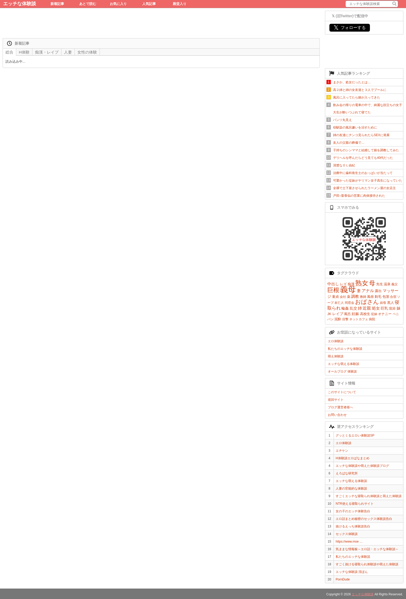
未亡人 (339, 303)
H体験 (24, 52)
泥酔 (337, 319)
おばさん (367, 302)
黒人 (390, 303)
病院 (372, 319)
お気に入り (118, 4)
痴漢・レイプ (47, 52)
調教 (355, 296)
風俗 (370, 297)
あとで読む (87, 4)
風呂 (347, 314)
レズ (343, 284)
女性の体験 (87, 52)
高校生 (365, 314)
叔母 (383, 303)
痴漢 (351, 284)
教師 (363, 297)
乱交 (353, 308)
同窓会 (349, 303)
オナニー (385, 314)
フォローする (350, 27)
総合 (9, 52)
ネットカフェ (358, 319)
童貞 (335, 297)
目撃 (345, 319)
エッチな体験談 (19, 3)
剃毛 (378, 297)
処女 (376, 308)
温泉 (387, 284)
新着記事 (57, 4)
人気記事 (149, 4)
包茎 (385, 297)
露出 (378, 291)
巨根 (333, 290)
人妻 (68, 52)
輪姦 (345, 308)
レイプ (337, 314)
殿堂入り (179, 4)
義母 (348, 289)
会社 (343, 297)
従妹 (374, 314)
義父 (394, 284)
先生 (379, 284)
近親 (367, 308)
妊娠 (355, 314)
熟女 (361, 283)
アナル (368, 290)
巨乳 (384, 308)
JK (329, 314)
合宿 (393, 297)
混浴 (392, 308)
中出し (333, 284)
